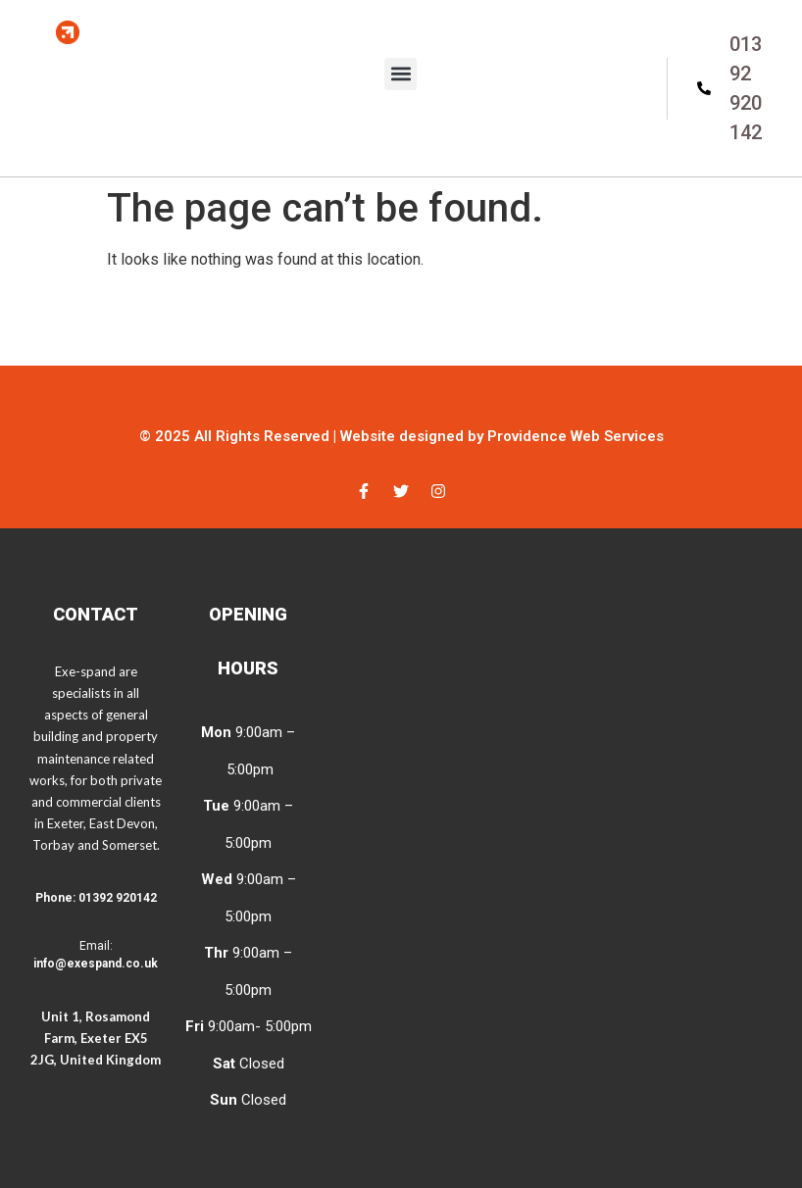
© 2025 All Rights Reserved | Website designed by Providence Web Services (401, 436)
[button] (400, 74)
